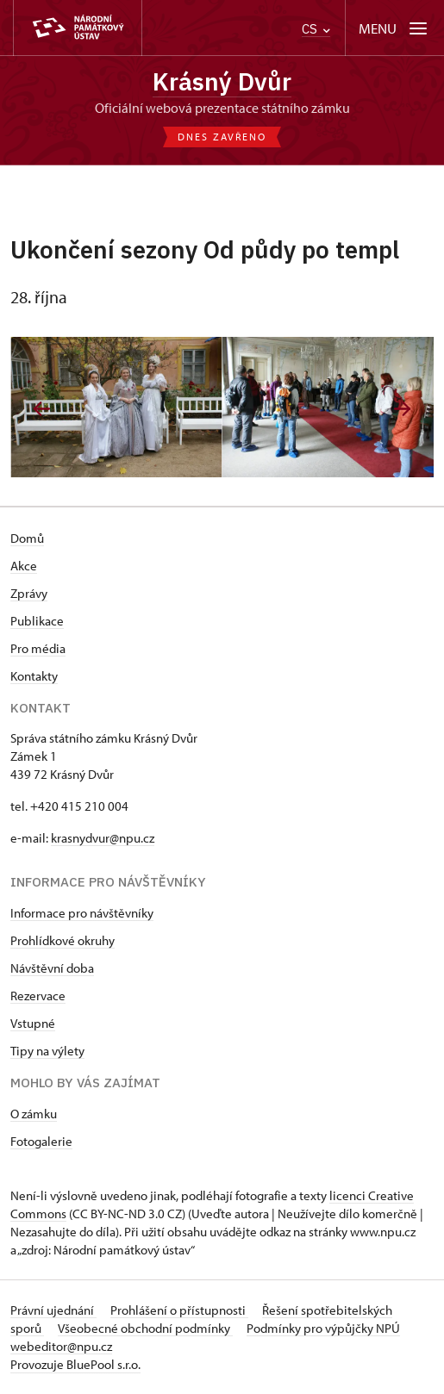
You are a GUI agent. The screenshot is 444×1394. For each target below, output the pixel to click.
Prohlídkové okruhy (62, 940)
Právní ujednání (53, 1310)
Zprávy (28, 593)
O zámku (33, 1113)
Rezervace (38, 995)
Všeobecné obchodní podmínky (145, 1328)
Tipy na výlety (47, 1050)
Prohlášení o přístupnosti (179, 1310)
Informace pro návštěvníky (81, 913)
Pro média (38, 648)
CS (316, 29)
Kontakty (34, 676)
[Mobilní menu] (394, 28)
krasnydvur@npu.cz (102, 838)
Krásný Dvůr (222, 81)
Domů (27, 538)
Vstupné (32, 1023)
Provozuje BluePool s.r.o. (75, 1364)
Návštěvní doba (52, 968)
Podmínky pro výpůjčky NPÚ (323, 1328)
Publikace (37, 621)
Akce (23, 565)
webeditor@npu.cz (61, 1346)
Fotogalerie (41, 1141)
